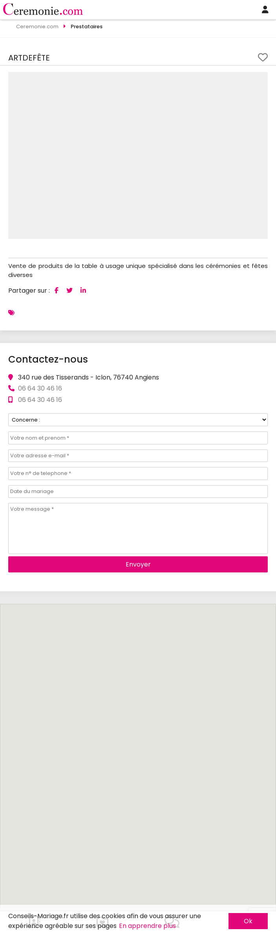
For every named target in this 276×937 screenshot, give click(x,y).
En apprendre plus (147, 925)
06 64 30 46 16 (40, 399)
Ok (248, 921)
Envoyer (138, 564)
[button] (260, 79)
